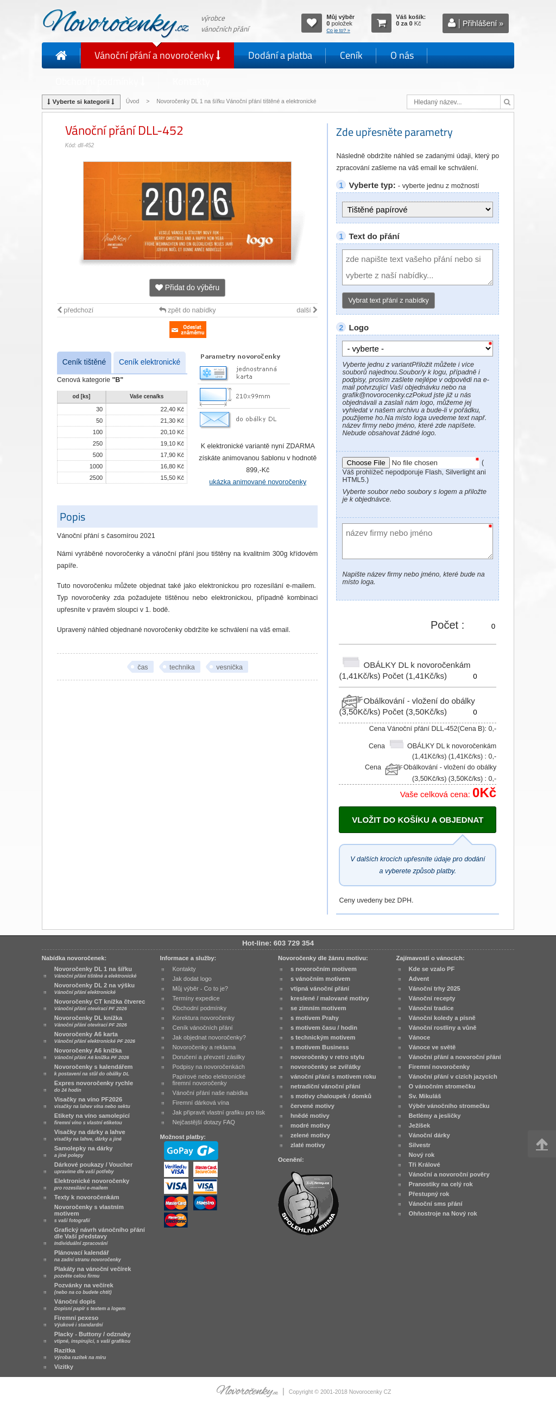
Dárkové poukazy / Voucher (93, 1167)
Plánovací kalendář (87, 1255)
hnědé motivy (310, 1115)
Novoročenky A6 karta (94, 1037)
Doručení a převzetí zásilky (208, 1057)
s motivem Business (319, 1047)
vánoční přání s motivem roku (333, 1076)
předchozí (75, 310)
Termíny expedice (195, 998)
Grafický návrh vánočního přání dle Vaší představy (99, 1236)
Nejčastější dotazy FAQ (203, 1122)
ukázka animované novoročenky (257, 482)
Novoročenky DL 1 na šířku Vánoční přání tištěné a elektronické (237, 101)
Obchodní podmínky (100, 81)
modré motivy (310, 1125)
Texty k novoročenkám (86, 1197)
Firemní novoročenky (439, 1066)
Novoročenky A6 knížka (91, 1053)
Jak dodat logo (191, 978)
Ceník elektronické (149, 362)
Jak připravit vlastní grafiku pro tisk (218, 1112)
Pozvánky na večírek (83, 1288)
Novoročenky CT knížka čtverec (100, 1004)
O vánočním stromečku (442, 1086)
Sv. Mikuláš (425, 1096)
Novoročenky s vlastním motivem (89, 1213)
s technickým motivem (322, 1037)
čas (142, 667)
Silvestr (420, 1145)
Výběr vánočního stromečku (449, 1106)
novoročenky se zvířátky (325, 1066)
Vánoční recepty (432, 998)
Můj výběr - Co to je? (200, 988)
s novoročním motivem (323, 969)
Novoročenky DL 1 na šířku (95, 972)
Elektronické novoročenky (92, 1184)
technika (182, 667)
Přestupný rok (429, 1194)
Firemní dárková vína (200, 1102)
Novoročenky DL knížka (90, 1021)
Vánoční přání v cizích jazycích (453, 1076)
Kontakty (191, 81)
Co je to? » (338, 30)
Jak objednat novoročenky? (208, 1037)
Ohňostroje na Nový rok (443, 1213)
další (307, 310)
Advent (419, 978)
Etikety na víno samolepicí (92, 1118)
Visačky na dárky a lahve (89, 1135)
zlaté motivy (307, 1145)
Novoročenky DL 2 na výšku (94, 988)
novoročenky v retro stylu (327, 1057)
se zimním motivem (318, 1008)
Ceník (351, 55)
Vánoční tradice (431, 1008)
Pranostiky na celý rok (441, 1184)
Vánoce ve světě (432, 1047)
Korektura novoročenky (203, 1018)
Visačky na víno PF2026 (92, 1102)
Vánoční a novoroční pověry (449, 1174)
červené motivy (312, 1106)
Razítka (80, 1353)
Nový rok (422, 1154)
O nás (402, 55)
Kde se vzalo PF (432, 969)
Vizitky (63, 1366)
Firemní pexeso (78, 1321)
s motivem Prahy (314, 1018)
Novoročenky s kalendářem (93, 1069)
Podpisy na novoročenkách (208, 1066)
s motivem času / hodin (323, 1027)
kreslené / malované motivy (329, 998)
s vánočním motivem (320, 978)
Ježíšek (420, 1125)
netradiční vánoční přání (325, 1086)
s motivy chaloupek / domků (330, 1096)
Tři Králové (424, 1164)
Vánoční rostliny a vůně (443, 1027)
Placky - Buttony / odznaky (92, 1337)
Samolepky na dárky (83, 1151)
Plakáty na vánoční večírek (92, 1272)
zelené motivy (310, 1135)
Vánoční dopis (89, 1304)
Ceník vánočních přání (202, 1027)
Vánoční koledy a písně (442, 1018)
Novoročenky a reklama (204, 1047)
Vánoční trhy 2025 (434, 988)
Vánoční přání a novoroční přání (455, 1057)
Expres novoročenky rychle (93, 1086)
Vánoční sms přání (436, 1203)
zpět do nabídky (187, 310)
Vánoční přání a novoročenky (157, 55)
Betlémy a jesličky (435, 1115)
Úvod (132, 101)
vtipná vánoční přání (319, 988)
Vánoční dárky (429, 1135)
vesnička (229, 667)
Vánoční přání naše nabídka (210, 1093)
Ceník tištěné (84, 362)
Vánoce (420, 1037)
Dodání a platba (280, 55)
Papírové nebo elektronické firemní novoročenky (208, 1079)
